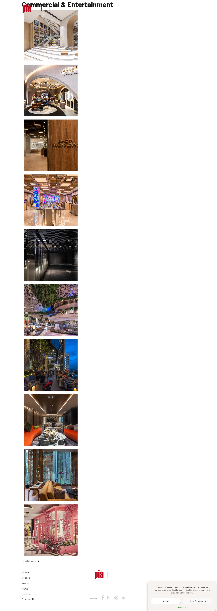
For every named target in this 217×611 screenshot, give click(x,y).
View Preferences (198, 601)
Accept (166, 601)
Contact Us (183, 8)
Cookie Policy (180, 607)
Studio (117, 8)
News (147, 8)
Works (132, 8)
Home (103, 8)
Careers (162, 8)
